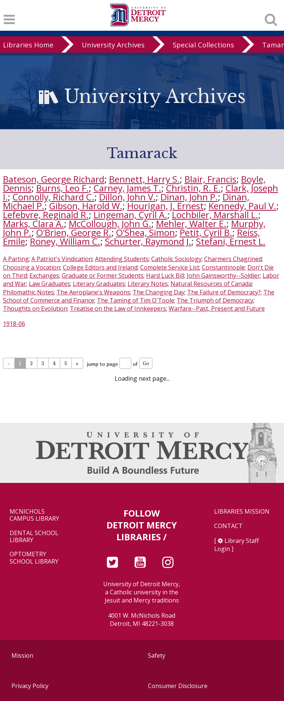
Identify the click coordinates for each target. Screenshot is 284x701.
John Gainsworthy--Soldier (223, 275)
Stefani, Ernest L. (231, 241)
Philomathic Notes (28, 292)
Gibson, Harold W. (85, 206)
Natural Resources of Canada (211, 284)
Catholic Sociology (176, 259)
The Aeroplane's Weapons (93, 292)
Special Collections (203, 44)
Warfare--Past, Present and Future (217, 308)
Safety (156, 655)
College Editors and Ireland (100, 267)
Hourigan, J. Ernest (165, 206)
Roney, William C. (65, 241)
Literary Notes (148, 284)
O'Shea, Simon (145, 232)
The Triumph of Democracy (215, 300)
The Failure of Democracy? (224, 292)
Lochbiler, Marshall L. (215, 214)
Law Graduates (49, 284)
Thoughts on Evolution (35, 308)
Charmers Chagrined (233, 259)
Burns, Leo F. (62, 188)
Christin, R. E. (193, 188)
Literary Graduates (99, 284)
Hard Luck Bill (165, 275)
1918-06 (14, 324)
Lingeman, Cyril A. (130, 214)
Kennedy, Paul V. (242, 206)
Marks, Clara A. (33, 223)
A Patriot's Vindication (61, 259)
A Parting (16, 259)
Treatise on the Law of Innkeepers (118, 308)
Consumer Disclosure (177, 686)
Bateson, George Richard (53, 179)
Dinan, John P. (189, 197)
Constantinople (223, 267)
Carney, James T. (127, 188)
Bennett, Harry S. (144, 179)
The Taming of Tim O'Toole (135, 300)
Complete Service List (169, 267)
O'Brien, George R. (73, 232)
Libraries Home (28, 44)
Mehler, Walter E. (191, 223)
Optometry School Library (34, 558)
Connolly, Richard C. (53, 197)
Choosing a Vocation (31, 267)
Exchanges (44, 275)
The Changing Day (159, 292)
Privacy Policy (29, 686)
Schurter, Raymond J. (148, 241)
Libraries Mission (242, 511)
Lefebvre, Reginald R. (46, 214)
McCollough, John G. (110, 223)
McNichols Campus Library (34, 515)
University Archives (113, 44)
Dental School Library (34, 537)
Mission (22, 655)
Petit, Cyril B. (206, 232)
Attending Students (122, 259)
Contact (228, 526)
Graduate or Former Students (102, 275)
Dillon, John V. (127, 197)
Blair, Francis (210, 179)
